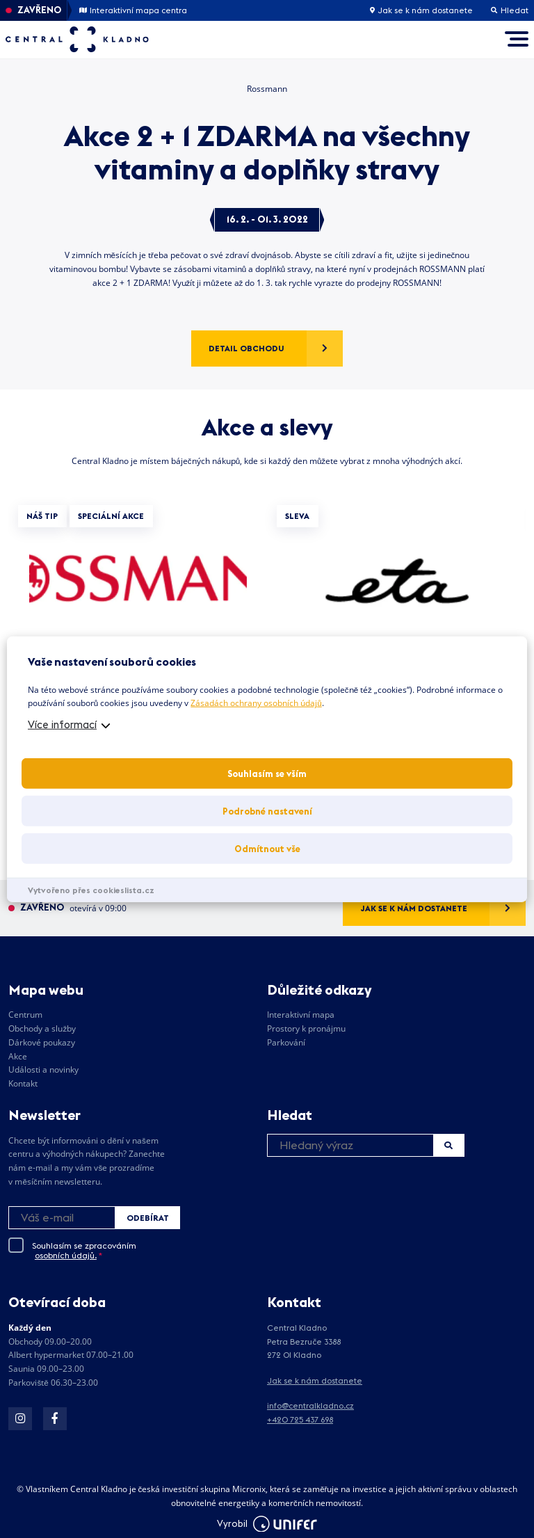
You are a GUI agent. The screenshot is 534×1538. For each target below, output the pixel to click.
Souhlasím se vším (267, 773)
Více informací (62, 724)
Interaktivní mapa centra (133, 10)
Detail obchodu (246, 348)
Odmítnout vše (267, 848)
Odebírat (148, 1217)
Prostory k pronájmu (306, 1028)
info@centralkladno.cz (310, 1405)
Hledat (448, 1145)
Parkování (286, 1042)
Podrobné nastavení (267, 811)
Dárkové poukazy (41, 1042)
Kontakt (23, 1083)
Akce (17, 1056)
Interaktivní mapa (300, 1014)
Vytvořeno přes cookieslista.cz (91, 890)
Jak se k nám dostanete (421, 10)
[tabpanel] (137, 626)
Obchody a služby (42, 1028)
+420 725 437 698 (300, 1419)
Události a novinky (43, 1069)
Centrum (25, 1014)
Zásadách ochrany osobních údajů (256, 703)
